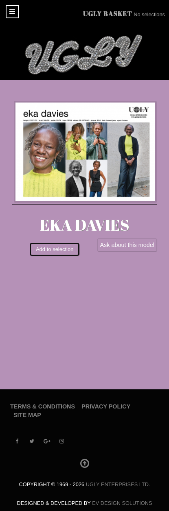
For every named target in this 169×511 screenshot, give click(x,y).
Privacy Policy (105, 406)
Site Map (27, 415)
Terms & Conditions (42, 406)
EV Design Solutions (122, 503)
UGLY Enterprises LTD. (118, 484)
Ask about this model (127, 245)
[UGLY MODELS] (84, 54)
